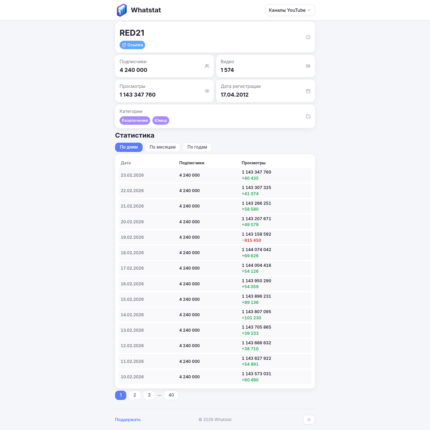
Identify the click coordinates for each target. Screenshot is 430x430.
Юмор (161, 120)
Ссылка (132, 44)
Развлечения (135, 120)
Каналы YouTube (290, 10)
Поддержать (128, 419)
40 (171, 395)
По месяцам (163, 147)
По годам (197, 147)
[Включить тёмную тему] (309, 419)
